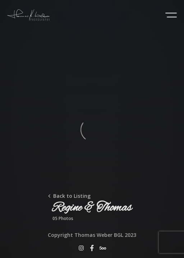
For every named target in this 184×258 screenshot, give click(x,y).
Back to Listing (72, 195)
